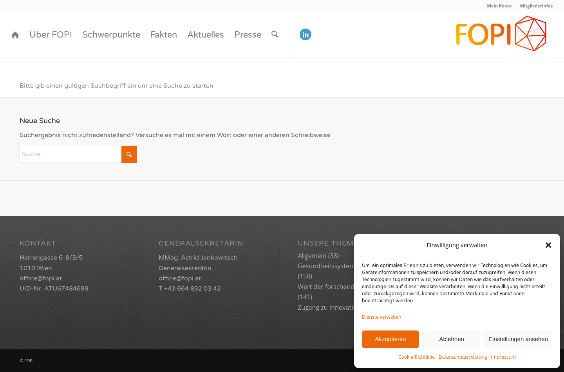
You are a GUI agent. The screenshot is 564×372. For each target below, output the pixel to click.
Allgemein (312, 255)
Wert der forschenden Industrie (344, 286)
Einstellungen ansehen (518, 339)
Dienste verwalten (381, 317)
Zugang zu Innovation (329, 307)
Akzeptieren (390, 339)
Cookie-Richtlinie (416, 357)
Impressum (503, 357)
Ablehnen (451, 339)
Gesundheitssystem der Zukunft (344, 266)
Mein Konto (499, 6)
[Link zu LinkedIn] (305, 34)
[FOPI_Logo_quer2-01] (502, 35)
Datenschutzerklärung (463, 357)
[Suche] (274, 35)
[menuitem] (499, 6)
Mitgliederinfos (536, 6)
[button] (548, 245)
